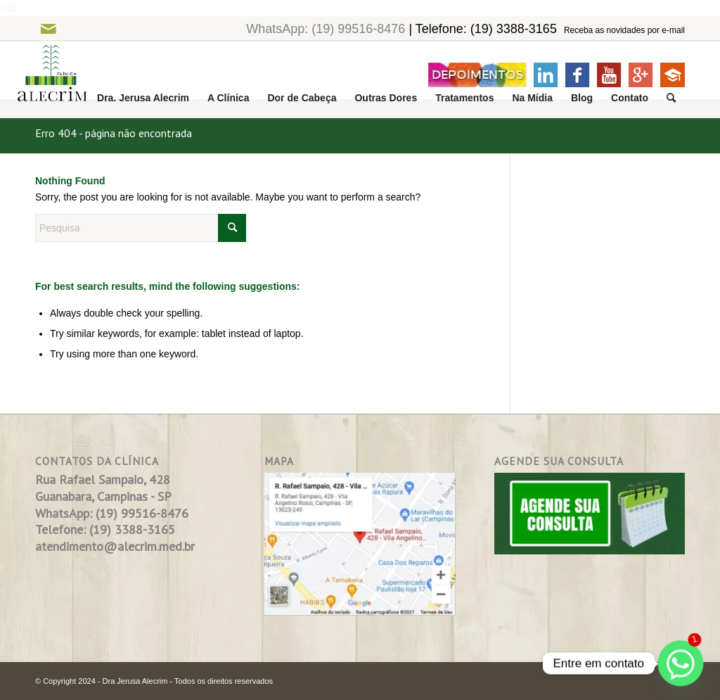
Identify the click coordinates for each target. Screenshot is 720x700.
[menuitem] (143, 98)
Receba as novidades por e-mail (624, 30)
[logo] (43, 80)
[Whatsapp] (681, 663)
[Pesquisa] (671, 98)
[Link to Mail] (48, 28)
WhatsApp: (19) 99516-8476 (325, 29)
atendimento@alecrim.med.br (115, 546)
